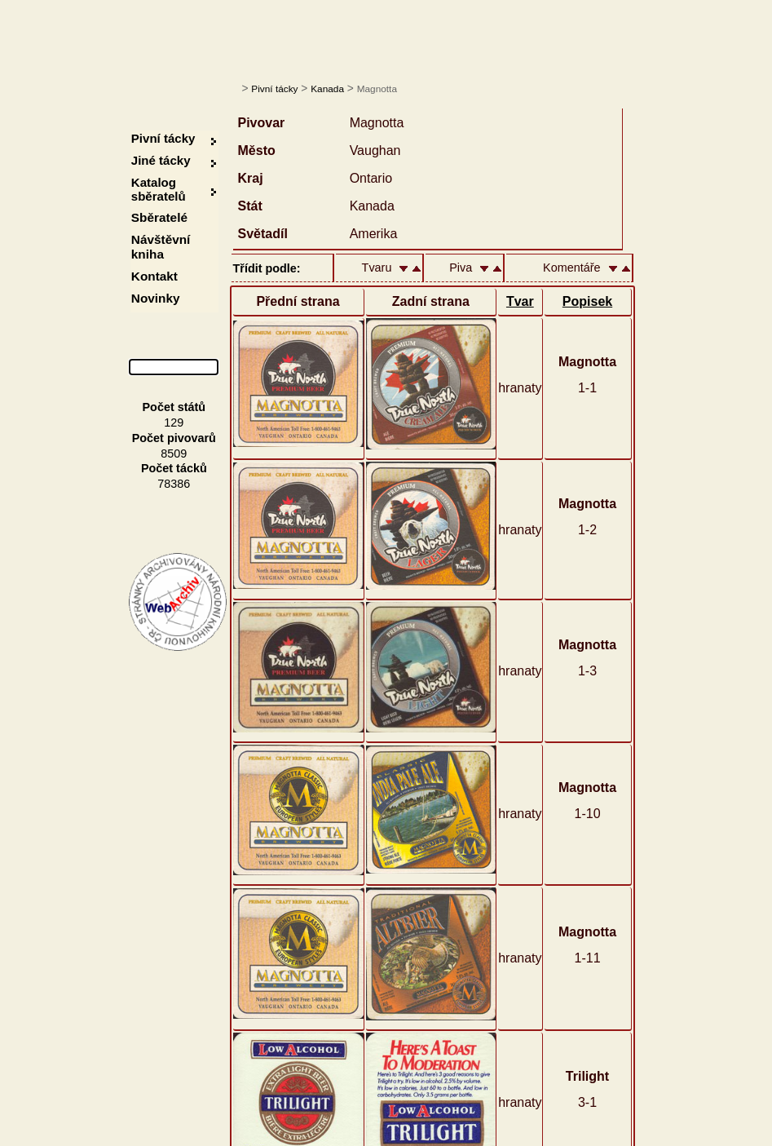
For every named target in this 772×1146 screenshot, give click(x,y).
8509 (174, 453)
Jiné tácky (161, 160)
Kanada (327, 89)
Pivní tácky (274, 89)
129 (173, 422)
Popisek (587, 301)
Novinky (155, 298)
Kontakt (154, 276)
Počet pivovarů (174, 438)
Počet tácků (174, 468)
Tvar (520, 301)
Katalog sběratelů (158, 189)
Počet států (174, 407)
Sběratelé (159, 217)
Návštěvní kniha (161, 246)
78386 (173, 483)
